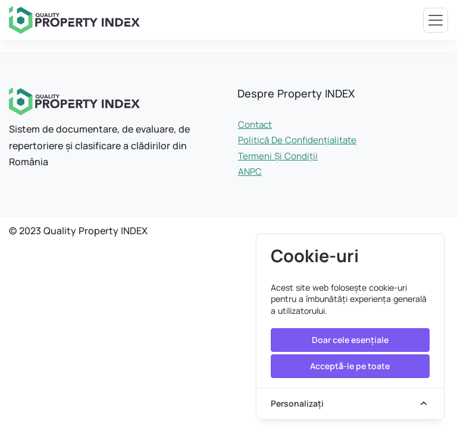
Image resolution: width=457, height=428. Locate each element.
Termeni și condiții (278, 156)
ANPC (250, 171)
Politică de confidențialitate (297, 140)
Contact (255, 124)
